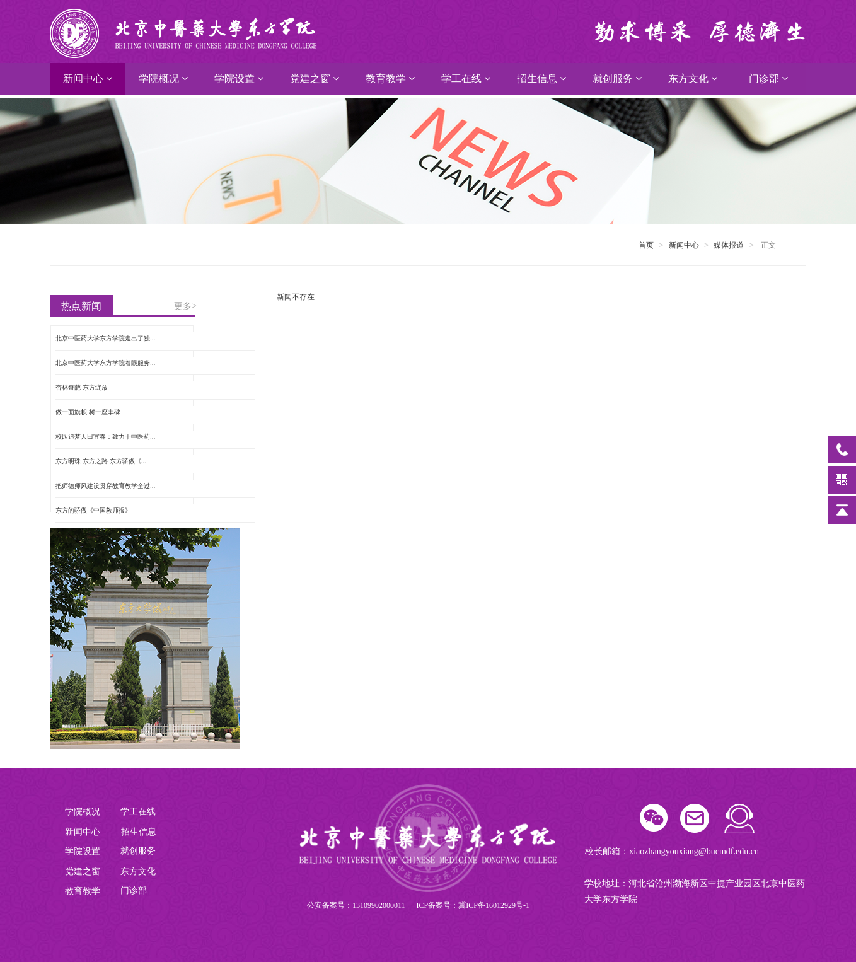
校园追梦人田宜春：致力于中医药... (105, 436)
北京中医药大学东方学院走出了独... (105, 338)
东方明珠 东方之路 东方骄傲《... (100, 461)
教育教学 (390, 78)
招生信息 (541, 78)
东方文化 (692, 78)
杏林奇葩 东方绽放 (81, 387)
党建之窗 (314, 78)
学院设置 (238, 78)
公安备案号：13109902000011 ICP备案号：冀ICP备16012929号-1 (418, 905)
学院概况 (163, 78)
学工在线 (465, 78)
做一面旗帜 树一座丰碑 (87, 412)
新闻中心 (87, 78)
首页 (646, 245)
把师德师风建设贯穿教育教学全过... (105, 485)
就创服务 (617, 78)
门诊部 (768, 78)
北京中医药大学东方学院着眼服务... (105, 362)
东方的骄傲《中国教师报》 (93, 510)
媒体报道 (729, 245)
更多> (185, 306)
